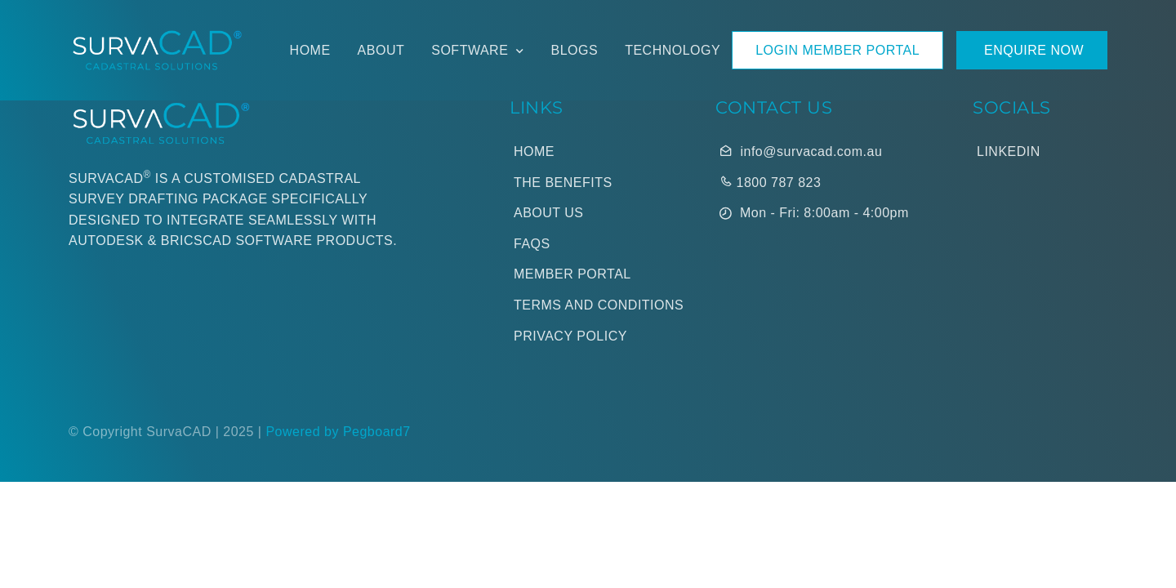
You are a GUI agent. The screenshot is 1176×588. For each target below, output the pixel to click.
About (381, 50)
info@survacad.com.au (800, 151)
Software (469, 50)
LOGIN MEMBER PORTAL (837, 50)
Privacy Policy (570, 336)
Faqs (532, 244)
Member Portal (572, 274)
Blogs (575, 50)
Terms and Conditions (599, 305)
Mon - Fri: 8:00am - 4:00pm (814, 214)
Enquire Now (1032, 50)
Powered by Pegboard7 (337, 432)
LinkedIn (1008, 151)
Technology (672, 50)
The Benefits (563, 182)
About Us (549, 213)
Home (310, 50)
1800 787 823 (770, 182)
